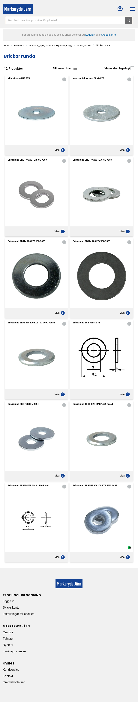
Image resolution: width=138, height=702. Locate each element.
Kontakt (8, 676)
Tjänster (8, 638)
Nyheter (8, 644)
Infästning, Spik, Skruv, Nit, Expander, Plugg (50, 45)
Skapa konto (11, 607)
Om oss (8, 632)
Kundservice (11, 669)
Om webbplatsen (14, 682)
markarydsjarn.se (14, 651)
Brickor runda (103, 45)
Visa (60, 150)
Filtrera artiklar (65, 68)
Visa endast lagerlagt (119, 68)
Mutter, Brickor (84, 45)
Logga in (8, 601)
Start (6, 45)
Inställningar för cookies (18, 614)
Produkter (19, 45)
